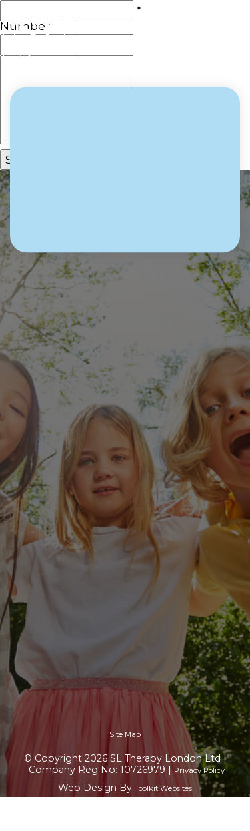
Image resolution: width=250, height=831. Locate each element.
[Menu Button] (230, 40)
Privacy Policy (199, 770)
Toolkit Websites (163, 788)
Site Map (125, 734)
